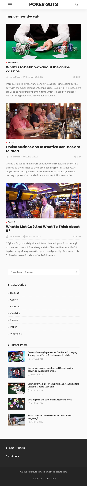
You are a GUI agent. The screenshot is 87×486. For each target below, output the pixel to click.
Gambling (15, 313)
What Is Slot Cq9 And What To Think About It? (43, 228)
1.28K (77, 77)
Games (14, 319)
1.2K (77, 156)
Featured (13, 62)
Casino (11, 142)
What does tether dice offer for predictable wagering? (50, 417)
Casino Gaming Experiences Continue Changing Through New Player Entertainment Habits (52, 354)
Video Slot (16, 333)
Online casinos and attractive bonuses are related (43, 148)
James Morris (15, 77)
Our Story (51, 478)
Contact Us (36, 478)
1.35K (77, 236)
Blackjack (15, 292)
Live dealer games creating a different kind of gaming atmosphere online (51, 370)
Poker (13, 326)
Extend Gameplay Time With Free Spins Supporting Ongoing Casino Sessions (53, 385)
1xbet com (12, 456)
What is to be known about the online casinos (38, 69)
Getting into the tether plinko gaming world (50, 399)
